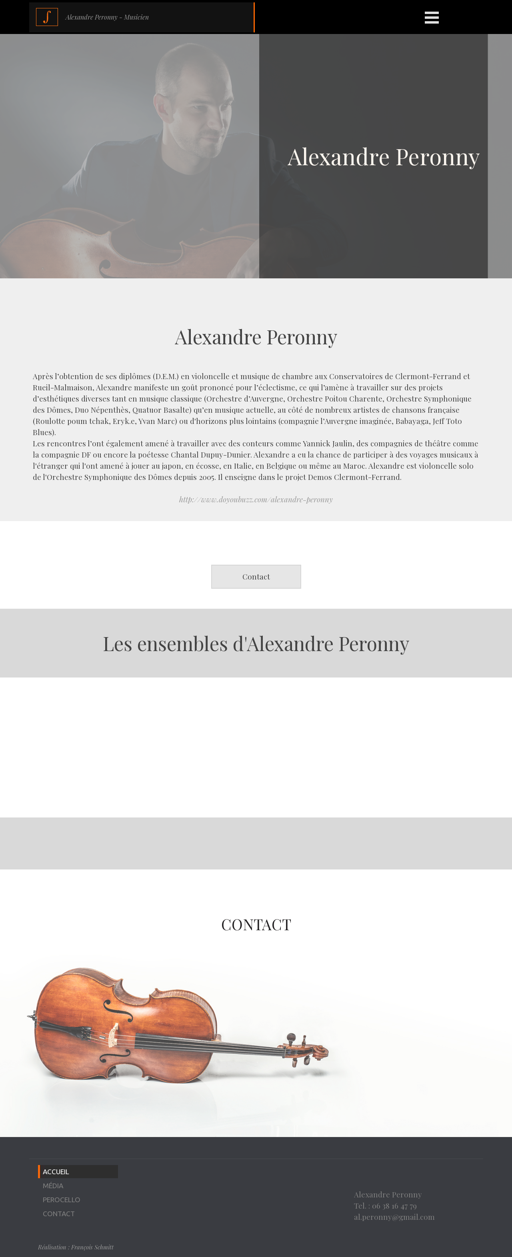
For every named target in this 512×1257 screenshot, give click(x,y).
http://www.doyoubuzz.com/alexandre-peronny (256, 499)
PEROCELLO (61, 1199)
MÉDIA (53, 1185)
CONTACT (59, 1213)
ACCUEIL (56, 1171)
